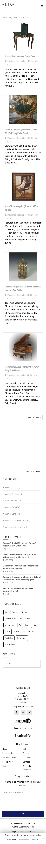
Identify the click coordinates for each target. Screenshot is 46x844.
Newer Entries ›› (34, 417)
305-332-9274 (23, 702)
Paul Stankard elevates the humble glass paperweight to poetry (18, 589)
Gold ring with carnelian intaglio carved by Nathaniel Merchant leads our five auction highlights (21, 578)
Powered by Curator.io (34, 471)
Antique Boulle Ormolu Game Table (20, 56)
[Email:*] (23, 792)
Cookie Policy (24, 840)
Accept (35, 840)
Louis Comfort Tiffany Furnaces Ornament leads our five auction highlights (20, 567)
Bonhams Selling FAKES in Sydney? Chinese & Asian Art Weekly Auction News (19, 544)
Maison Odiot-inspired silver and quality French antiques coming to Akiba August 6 (20, 555)
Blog (10, 17)
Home (5, 17)
